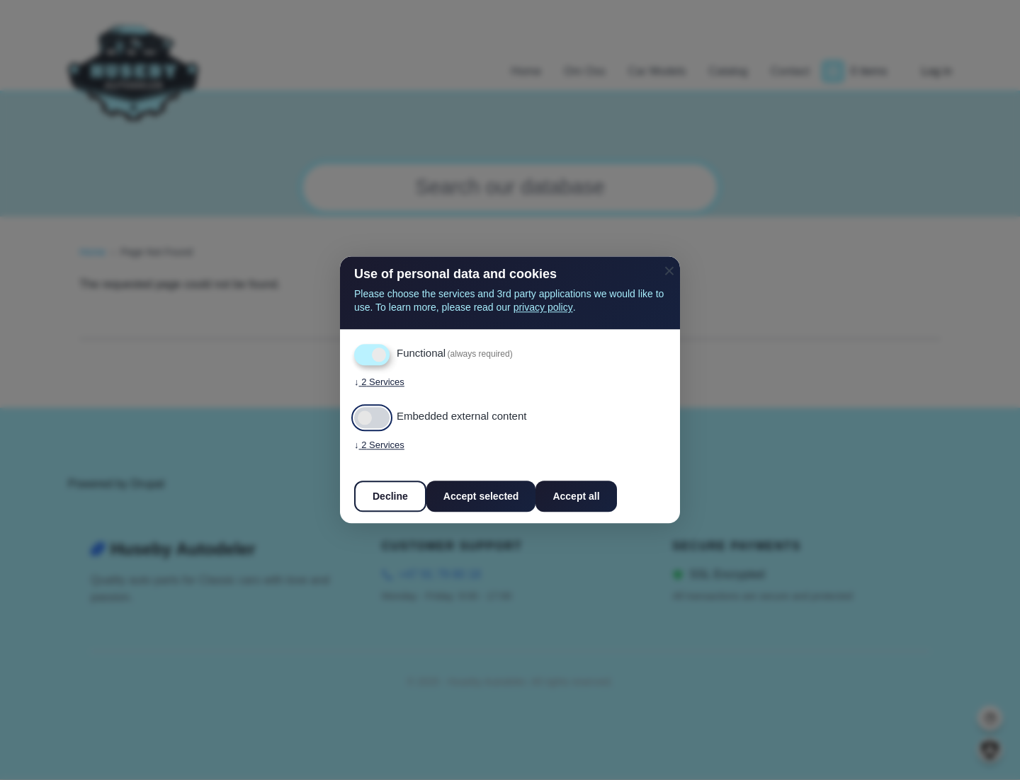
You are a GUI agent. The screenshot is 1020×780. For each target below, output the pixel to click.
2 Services (379, 383)
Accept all (575, 497)
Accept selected (481, 497)
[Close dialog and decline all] (669, 265)
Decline (390, 497)
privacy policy (543, 308)
